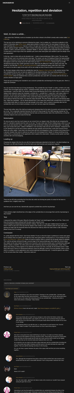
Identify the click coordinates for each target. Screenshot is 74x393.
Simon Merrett (25, 23)
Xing (15, 292)
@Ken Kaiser (19, 46)
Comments (50, 23)
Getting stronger (8, 269)
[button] (69, 2)
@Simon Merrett (18, 308)
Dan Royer (16, 305)
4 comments (16, 270)
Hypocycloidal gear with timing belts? (60, 269)
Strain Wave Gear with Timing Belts (42, 15)
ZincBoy (20, 65)
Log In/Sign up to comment (11, 288)
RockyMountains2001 (30, 65)
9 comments (67, 270)
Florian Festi (17, 332)
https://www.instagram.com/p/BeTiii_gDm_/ (49, 308)
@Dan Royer (23, 44)
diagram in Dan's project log (46, 70)
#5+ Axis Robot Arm (46, 61)
